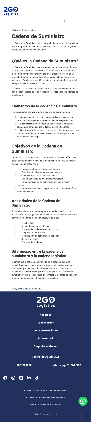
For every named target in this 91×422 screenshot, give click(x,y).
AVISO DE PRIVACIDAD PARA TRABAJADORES (45, 397)
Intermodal (45, 338)
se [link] (72, 117)
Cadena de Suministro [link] (38, 36)
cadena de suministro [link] (62, 88)
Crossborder (45, 322)
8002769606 (24, 365)
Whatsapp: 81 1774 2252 (67, 365)
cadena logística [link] (52, 256)
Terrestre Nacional (45, 330)
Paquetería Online (45, 346)
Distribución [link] (26, 130)
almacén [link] (50, 275)
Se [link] (27, 70)
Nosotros (45, 314)
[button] (65, 21)
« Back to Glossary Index (23, 30)
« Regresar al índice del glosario (27, 288)
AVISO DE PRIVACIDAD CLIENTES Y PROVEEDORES (45, 390)
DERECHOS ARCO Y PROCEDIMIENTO (46, 404)
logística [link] (54, 43)
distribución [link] (27, 74)
